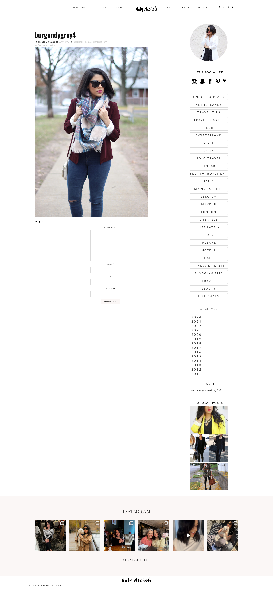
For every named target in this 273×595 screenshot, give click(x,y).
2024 (196, 317)
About (171, 7)
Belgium (209, 196)
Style (208, 143)
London (208, 211)
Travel (209, 280)
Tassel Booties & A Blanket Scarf (89, 41)
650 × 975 (63, 41)
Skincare (209, 166)
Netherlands (209, 104)
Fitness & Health (209, 265)
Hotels (209, 250)
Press (185, 7)
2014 (196, 361)
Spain (208, 150)
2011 (196, 374)
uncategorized (208, 97)
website (110, 288)
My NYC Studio (208, 188)
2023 (196, 321)
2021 (196, 330)
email (110, 276)
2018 (196, 343)
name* (110, 264)
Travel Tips (208, 112)
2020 (196, 334)
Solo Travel (79, 7)
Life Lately (209, 227)
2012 (196, 369)
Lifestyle (120, 7)
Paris (209, 181)
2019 (196, 339)
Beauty (209, 288)
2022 (196, 326)
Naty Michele (147, 10)
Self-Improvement (208, 173)
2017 (196, 347)
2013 (196, 365)
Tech (209, 127)
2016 (196, 352)
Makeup (208, 204)
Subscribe (202, 7)
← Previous (41, 45)
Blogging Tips (208, 273)
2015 (196, 356)
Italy (209, 234)
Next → (52, 45)
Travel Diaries (209, 120)
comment (110, 227)
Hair (208, 257)
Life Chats (101, 7)
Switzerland (209, 135)
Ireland (209, 242)
